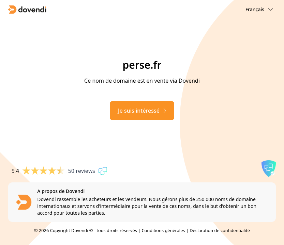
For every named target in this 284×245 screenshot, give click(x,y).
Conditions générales (163, 230)
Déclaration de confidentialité (220, 230)
